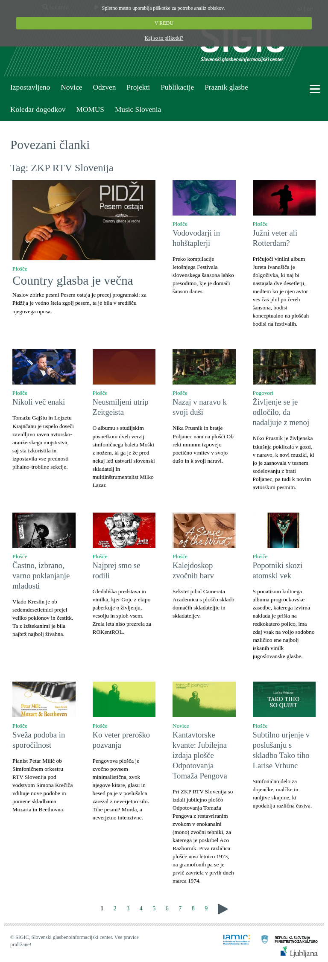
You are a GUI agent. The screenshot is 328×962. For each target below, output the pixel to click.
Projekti (138, 87)
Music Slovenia (138, 109)
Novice (71, 87)
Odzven (104, 87)
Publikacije (177, 87)
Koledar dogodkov (37, 109)
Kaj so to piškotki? (164, 38)
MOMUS (90, 109)
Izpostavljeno (30, 87)
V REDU (164, 23)
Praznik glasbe (226, 87)
